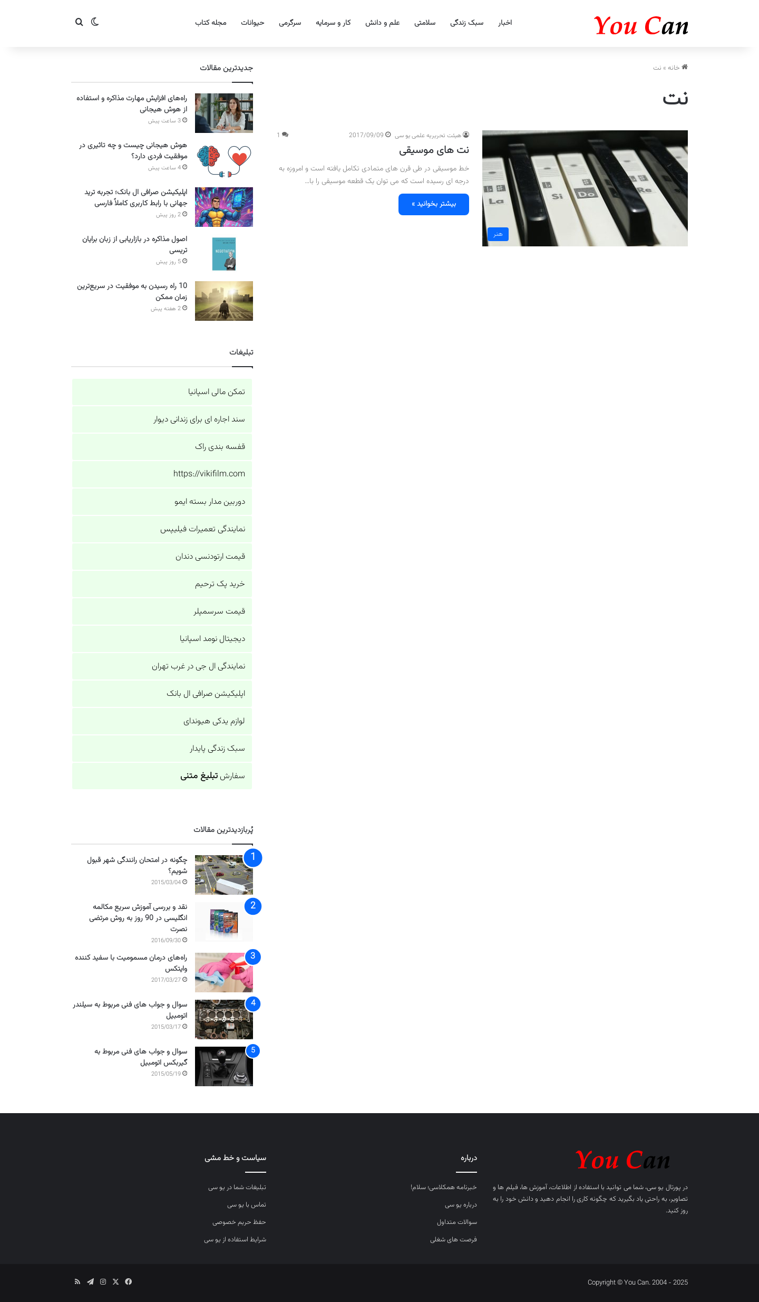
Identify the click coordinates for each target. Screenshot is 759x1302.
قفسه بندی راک (220, 447)
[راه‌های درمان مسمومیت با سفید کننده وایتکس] (224, 972)
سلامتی (424, 23)
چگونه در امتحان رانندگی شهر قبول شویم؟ (137, 866)
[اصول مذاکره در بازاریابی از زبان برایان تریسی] (224, 254)
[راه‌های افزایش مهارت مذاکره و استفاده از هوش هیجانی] (224, 113)
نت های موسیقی (434, 150)
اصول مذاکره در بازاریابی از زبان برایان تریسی (134, 245)
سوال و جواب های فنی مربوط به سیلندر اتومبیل (130, 1010)
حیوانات (252, 23)
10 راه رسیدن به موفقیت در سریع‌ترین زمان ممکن (132, 292)
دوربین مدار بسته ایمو (209, 502)
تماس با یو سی (246, 1205)
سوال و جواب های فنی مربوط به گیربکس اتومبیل (140, 1057)
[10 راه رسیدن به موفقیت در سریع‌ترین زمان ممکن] (224, 301)
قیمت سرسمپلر (219, 611)
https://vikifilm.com (209, 474)
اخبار (505, 23)
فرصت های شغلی (453, 1239)
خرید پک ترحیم (220, 584)
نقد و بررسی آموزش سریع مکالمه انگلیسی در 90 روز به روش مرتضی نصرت (138, 918)
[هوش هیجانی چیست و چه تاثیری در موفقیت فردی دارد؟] (224, 160)
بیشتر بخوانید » (434, 204)
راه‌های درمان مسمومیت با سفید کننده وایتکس (131, 963)
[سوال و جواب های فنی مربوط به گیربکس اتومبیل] (224, 1066)
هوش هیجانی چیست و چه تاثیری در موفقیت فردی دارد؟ (133, 151)
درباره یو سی (461, 1205)
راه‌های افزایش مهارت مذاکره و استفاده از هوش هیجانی (131, 104)
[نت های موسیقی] (585, 188)
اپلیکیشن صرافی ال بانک (206, 694)
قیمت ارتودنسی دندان (210, 556)
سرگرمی (290, 23)
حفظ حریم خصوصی (239, 1222)
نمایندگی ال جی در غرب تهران (198, 666)
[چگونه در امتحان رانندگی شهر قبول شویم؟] (224, 875)
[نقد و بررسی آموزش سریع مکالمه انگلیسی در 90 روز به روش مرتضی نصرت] (224, 922)
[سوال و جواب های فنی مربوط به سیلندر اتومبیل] (224, 1019)
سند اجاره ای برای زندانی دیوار (199, 419)
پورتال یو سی (664, 1187)
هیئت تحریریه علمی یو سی (428, 135)
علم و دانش (382, 23)
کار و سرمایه (333, 23)
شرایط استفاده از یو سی (235, 1239)
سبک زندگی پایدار (217, 748)
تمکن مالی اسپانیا (216, 392)
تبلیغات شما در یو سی (237, 1187)
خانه (678, 68)
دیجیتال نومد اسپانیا (212, 639)
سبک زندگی (466, 23)
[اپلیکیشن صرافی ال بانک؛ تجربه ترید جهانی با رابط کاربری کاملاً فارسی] (224, 207)
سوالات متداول (457, 1222)
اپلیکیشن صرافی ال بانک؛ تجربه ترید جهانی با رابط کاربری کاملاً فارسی (135, 198)
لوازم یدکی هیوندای (214, 721)
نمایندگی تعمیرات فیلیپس (202, 529)
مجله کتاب (210, 23)
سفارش (212, 776)
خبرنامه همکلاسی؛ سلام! (444, 1187)
